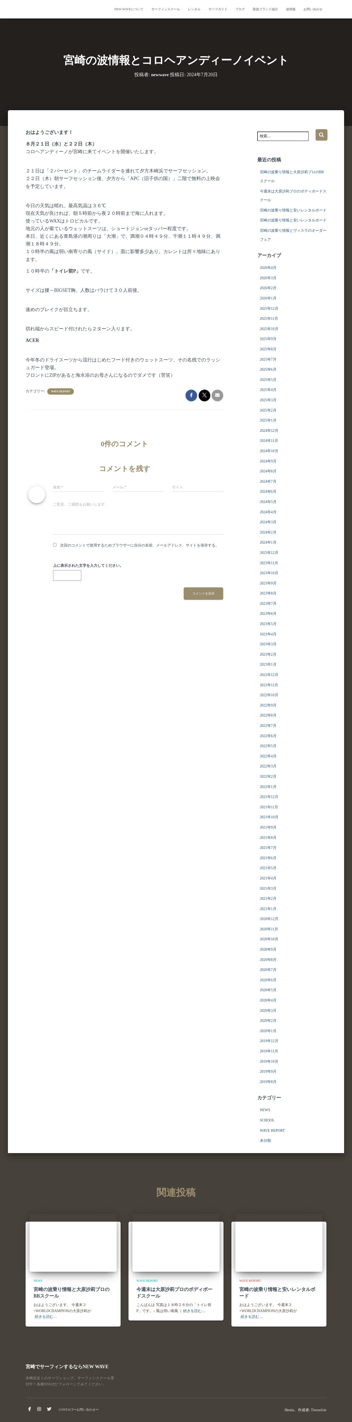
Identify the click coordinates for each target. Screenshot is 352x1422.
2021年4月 (268, 878)
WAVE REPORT (60, 391)
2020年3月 (268, 1011)
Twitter (49, 1409)
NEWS (265, 1110)
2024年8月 (268, 471)
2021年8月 (268, 838)
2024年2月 (268, 532)
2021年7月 (268, 848)
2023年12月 (269, 553)
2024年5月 (268, 502)
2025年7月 (268, 359)
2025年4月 (268, 390)
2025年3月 (268, 400)
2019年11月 (269, 1051)
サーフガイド (217, 9)
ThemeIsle (318, 1410)
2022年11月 (269, 685)
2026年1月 (268, 298)
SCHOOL (267, 1120)
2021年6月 (268, 858)
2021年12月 (269, 797)
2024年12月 (269, 431)
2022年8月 (268, 715)
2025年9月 (268, 339)
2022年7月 (268, 726)
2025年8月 (268, 349)
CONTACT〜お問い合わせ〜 (79, 1409)
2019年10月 (269, 1061)
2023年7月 (268, 604)
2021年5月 (268, 868)
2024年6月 (268, 492)
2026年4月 (268, 268)
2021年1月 (268, 909)
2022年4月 (268, 756)
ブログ (240, 9)
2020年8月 (268, 960)
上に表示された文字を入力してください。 (88, 566)
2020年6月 (268, 980)
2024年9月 (268, 461)
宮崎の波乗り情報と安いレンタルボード (293, 210)
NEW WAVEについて (129, 9)
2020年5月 (268, 990)
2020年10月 (269, 939)
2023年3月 (268, 644)
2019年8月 (268, 1082)
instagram (39, 1409)
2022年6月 (268, 736)
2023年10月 (269, 573)
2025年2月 (268, 410)
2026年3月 (268, 278)
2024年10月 (269, 451)
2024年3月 (268, 522)
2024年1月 (268, 542)
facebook (30, 1409)
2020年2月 (268, 1021)
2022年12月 (269, 675)
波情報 (291, 9)
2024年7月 (268, 481)
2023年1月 (268, 664)
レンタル (194, 9)
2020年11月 (269, 929)
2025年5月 (268, 380)
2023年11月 (269, 563)
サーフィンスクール (165, 9)
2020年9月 (268, 949)
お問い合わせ (312, 9)
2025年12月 (269, 309)
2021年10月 (269, 817)
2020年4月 (268, 1000)
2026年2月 (268, 288)
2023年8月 (268, 593)
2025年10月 (269, 329)
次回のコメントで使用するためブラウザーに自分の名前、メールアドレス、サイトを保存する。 (139, 545)
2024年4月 (268, 512)
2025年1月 (268, 420)
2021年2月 (268, 899)
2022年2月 (268, 776)
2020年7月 (268, 970)
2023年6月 (268, 614)
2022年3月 (268, 766)
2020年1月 (268, 1031)
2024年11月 (269, 441)
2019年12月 (269, 1041)
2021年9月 (268, 827)
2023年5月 (268, 624)
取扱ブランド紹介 (265, 9)
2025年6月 (268, 369)
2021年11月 (269, 807)
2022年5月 (268, 746)
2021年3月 (268, 889)
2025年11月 (269, 319)
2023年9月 (268, 583)
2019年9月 (268, 1071)
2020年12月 (269, 919)
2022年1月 (268, 787)
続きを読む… (46, 1317)
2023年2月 (268, 654)
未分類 (265, 1141)
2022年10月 (269, 695)
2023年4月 (268, 634)
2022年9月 (268, 705)
